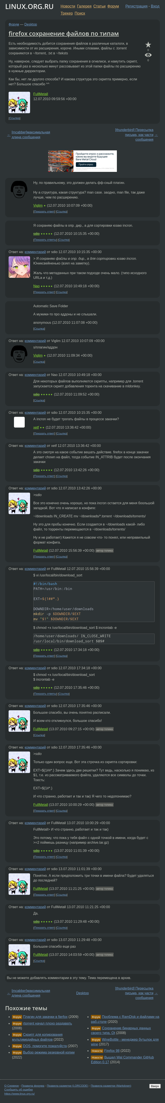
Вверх (155, 1086)
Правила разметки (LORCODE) (67, 1085)
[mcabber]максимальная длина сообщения (31, 134)
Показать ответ (44, 211)
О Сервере (11, 1085)
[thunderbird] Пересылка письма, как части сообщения (134, 134)
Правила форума (32, 1085)
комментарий (35, 252)
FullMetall (40, 94)
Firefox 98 (111, 1051)
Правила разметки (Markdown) (111, 1085)
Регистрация (136, 6)
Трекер (67, 13)
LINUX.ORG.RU (29, 6)
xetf (36, 427)
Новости (68, 6)
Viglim (38, 205)
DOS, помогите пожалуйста (45, 1046)
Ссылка (14, 118)
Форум (113, 6)
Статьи (99, 6)
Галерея (84, 6)
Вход (155, 6)
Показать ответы (45, 239)
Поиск (80, 13)
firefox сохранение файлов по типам (64, 33)
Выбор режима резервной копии (49, 1052)
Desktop (30, 24)
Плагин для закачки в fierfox (45, 1017)
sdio (36, 233)
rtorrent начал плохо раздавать (47, 1023)
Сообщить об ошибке (18, 1089)
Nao (36, 286)
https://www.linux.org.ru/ (19, 1093)
